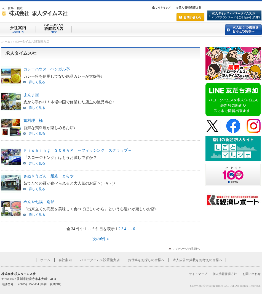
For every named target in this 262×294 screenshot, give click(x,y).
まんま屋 (31, 95)
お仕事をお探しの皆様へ (146, 260)
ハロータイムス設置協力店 (100, 260)
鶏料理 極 (33, 121)
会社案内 (65, 260)
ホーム (5, 41)
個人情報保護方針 (225, 273)
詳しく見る (37, 82)
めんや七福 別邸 (38, 202)
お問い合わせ (251, 273)
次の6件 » (100, 239)
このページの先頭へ (186, 248)
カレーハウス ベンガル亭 (46, 69)
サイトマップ (198, 273)
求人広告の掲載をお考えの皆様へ (197, 260)
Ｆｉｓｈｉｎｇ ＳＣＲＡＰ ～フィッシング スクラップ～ (77, 150)
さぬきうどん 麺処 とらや (48, 176)
